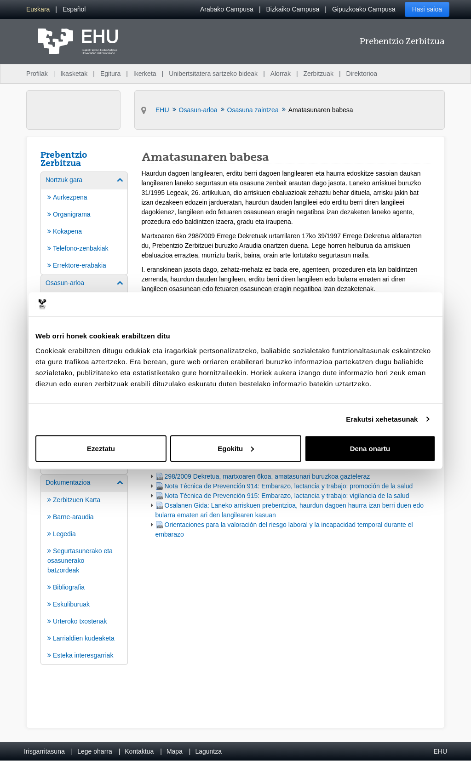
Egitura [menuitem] (110, 73)
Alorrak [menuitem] (280, 73)
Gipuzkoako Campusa (364, 9)
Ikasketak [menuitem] (73, 73)
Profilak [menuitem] (37, 73)
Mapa (175, 751)
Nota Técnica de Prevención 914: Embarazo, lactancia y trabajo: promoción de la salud (289, 486)
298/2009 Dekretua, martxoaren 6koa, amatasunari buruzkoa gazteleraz (267, 476)
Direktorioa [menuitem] (361, 73)
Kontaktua (139, 751)
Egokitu (236, 448)
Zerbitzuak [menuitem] (318, 73)
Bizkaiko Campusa (292, 9)
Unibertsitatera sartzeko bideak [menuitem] (213, 73)
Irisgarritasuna (44, 751)
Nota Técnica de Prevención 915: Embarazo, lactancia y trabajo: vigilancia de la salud (287, 495)
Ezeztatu (101, 448)
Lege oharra (94, 751)
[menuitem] (38, 9)
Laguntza (208, 751)
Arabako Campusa (226, 9)
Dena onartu (370, 448)
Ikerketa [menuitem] (144, 73)
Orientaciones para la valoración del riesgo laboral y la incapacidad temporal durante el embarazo (284, 529)
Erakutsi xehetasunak (382, 419)
